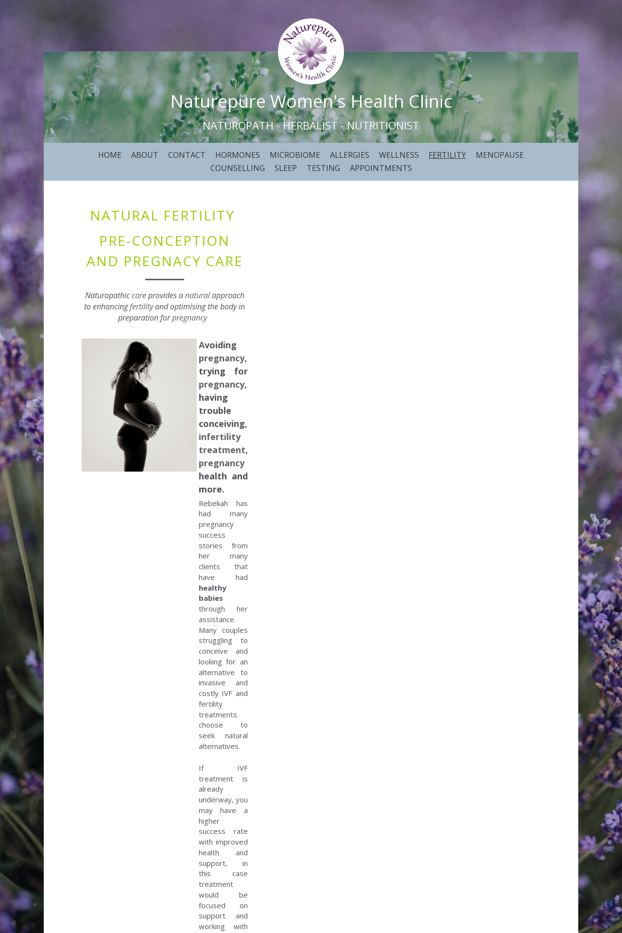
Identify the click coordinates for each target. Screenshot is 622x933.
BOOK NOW (311, 824)
